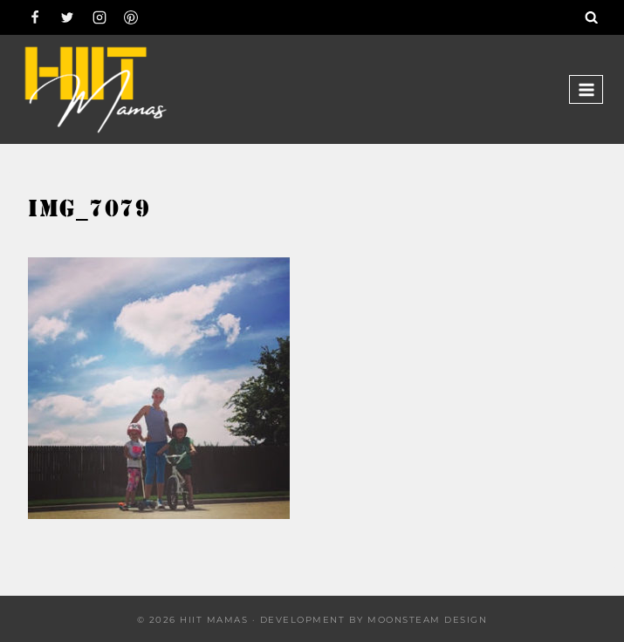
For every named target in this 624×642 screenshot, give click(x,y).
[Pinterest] (131, 17)
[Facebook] (35, 17)
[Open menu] (586, 89)
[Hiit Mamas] (95, 89)
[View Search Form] (591, 17)
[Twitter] (67, 17)
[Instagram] (99, 17)
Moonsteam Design (427, 619)
